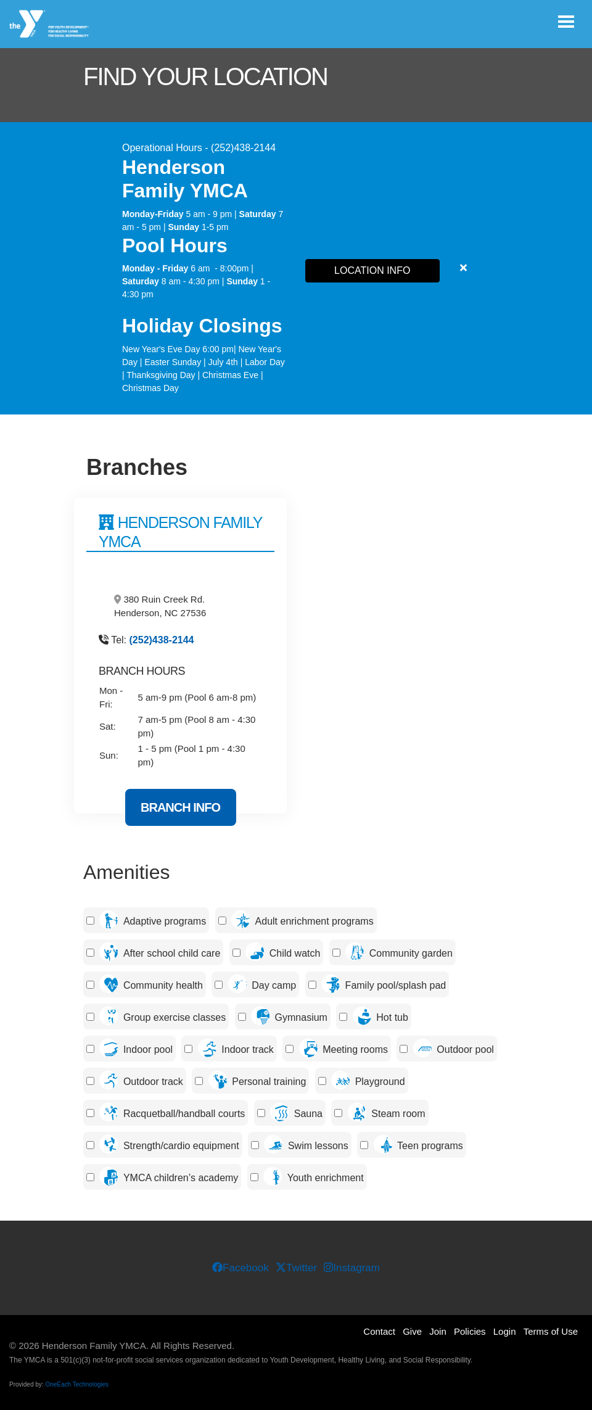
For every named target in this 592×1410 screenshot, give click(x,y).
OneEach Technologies (77, 1384)
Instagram (351, 1268)
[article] (296, 268)
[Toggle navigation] (566, 21)
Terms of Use (551, 1331)
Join (437, 1331)
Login (504, 1331)
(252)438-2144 (162, 640)
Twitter (296, 1268)
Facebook (240, 1268)
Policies (470, 1331)
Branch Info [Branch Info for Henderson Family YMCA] (180, 807)
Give (412, 1331)
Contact (379, 1331)
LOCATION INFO (372, 270)
